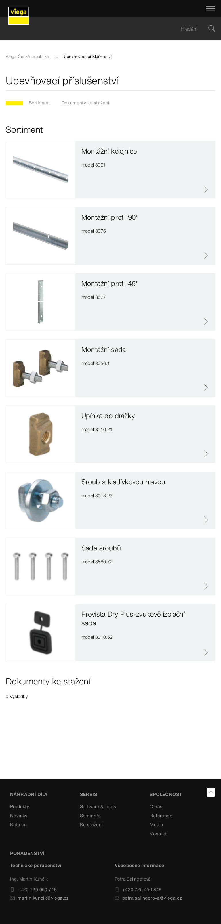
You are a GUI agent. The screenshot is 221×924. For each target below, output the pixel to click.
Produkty (19, 806)
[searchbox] (105, 29)
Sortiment (39, 103)
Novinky (19, 815)
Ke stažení (91, 824)
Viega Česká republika (27, 56)
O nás (156, 806)
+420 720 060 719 (33, 889)
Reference (161, 815)
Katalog (18, 824)
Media (156, 824)
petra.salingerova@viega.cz (148, 898)
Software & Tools (98, 806)
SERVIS (88, 794)
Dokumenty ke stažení (86, 103)
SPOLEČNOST (166, 794)
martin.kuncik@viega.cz (39, 898)
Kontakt (158, 834)
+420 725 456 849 (138, 889)
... (56, 56)
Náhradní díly (29, 794)
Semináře (90, 815)
